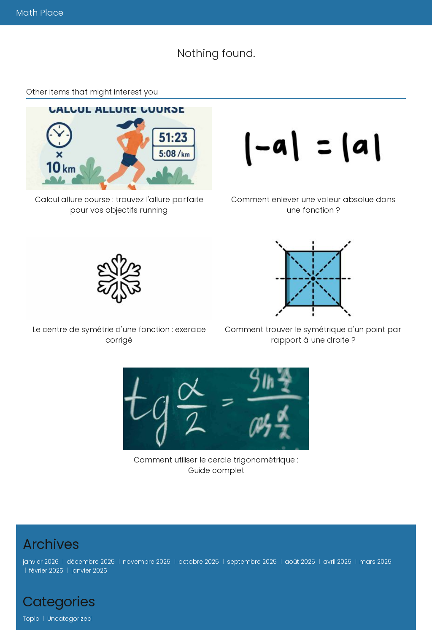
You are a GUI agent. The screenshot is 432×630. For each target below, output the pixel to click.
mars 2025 (375, 561)
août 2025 (300, 561)
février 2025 (46, 570)
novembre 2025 (146, 561)
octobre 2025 (198, 561)
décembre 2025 (91, 561)
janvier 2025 (89, 570)
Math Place (39, 13)
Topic (31, 618)
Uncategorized (69, 618)
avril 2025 (337, 561)
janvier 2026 (41, 561)
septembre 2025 (252, 561)
